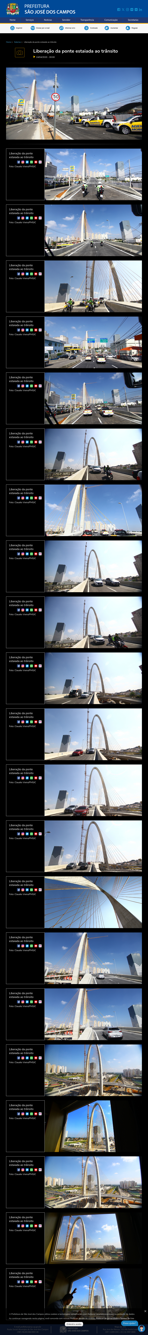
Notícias (48, 20)
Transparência (87, 20)
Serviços (30, 20)
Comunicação (111, 20)
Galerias (17, 42)
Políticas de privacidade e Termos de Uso (115, 1318)
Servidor (66, 20)
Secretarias (133, 20)
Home (12, 20)
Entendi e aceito (74, 1324)
